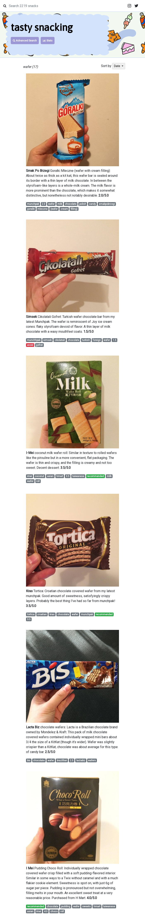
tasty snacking (42, 27)
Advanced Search (25, 40)
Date (117, 66)
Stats (47, 40)
